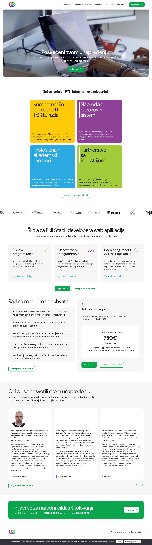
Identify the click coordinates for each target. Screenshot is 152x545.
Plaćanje (89, 4)
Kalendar (79, 4)
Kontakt (120, 4)
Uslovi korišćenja (136, 532)
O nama (98, 4)
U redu (119, 542)
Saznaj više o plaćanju (111, 365)
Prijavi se (136, 4)
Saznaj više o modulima (84, 288)
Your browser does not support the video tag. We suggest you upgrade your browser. (76, 43)
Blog (113, 4)
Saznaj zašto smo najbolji (76, 195)
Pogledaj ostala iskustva (22, 485)
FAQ (106, 4)
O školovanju (67, 4)
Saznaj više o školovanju (22, 368)
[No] (149, 542)
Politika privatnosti (119, 532)
